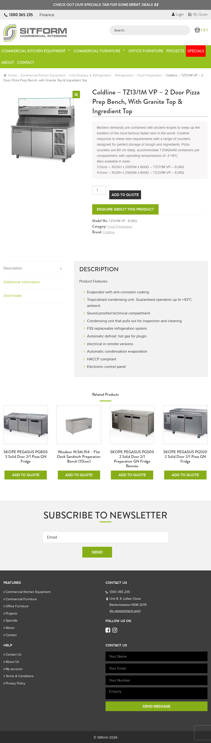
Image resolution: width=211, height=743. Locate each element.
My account (14, 669)
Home (12, 75)
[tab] (34, 268)
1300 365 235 (21, 15)
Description (13, 268)
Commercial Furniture (100, 51)
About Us (12, 662)
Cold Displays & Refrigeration (90, 75)
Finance (47, 14)
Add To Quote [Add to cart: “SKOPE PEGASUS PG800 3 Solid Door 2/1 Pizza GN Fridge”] (25, 475)
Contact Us (14, 654)
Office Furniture (145, 51)
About (7, 62)
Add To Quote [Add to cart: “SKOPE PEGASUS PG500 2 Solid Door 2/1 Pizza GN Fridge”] (185, 475)
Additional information (22, 282)
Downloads (13, 296)
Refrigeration (124, 75)
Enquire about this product (125, 209)
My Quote (197, 14)
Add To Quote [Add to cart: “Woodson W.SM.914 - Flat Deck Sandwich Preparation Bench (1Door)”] (78, 475)
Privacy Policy (15, 683)
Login (178, 14)
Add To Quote (125, 195)
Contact (25, 62)
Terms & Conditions (20, 676)
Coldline (109, 232)
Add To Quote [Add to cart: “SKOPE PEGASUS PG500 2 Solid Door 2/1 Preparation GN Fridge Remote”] (132, 475)
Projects (175, 51)
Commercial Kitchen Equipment (36, 51)
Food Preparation (149, 75)
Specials (195, 51)
